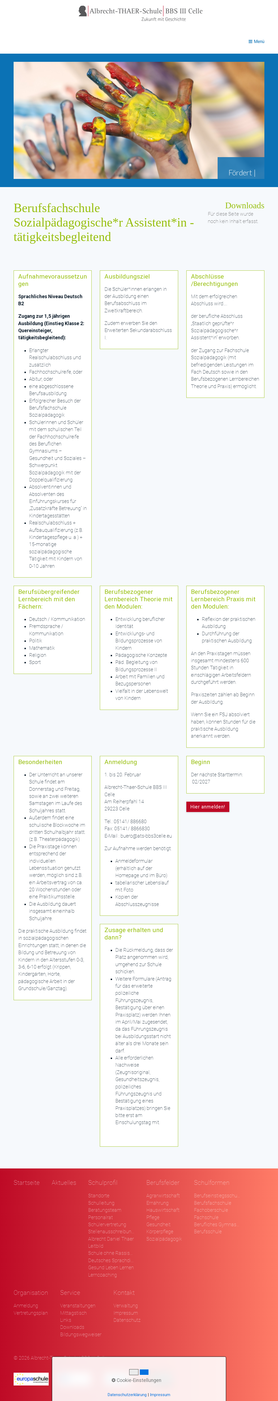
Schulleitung (101, 1203)
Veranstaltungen (77, 1305)
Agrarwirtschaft (163, 1195)
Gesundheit (158, 1224)
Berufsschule (208, 1231)
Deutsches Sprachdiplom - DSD (111, 1260)
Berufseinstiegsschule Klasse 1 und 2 (217, 1195)
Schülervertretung (107, 1224)
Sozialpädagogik (164, 1239)
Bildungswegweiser (80, 1334)
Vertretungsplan (31, 1313)
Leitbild (95, 1246)
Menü (259, 41)
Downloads (72, 1327)
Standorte (98, 1195)
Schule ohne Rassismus (111, 1253)
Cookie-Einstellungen (136, 1380)
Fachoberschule (211, 1210)
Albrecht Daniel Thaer (111, 1239)
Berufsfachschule (212, 1203)
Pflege (152, 1217)
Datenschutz (127, 1320)
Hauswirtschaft (163, 1210)
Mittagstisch (73, 1313)
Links (65, 1320)
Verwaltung (125, 1305)
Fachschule (206, 1217)
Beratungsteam (104, 1210)
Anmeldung (26, 1305)
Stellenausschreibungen (111, 1231)
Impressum (125, 1313)
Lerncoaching (102, 1275)
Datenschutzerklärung (127, 1394)
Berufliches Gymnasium (217, 1224)
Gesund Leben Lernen (111, 1267)
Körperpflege (159, 1231)
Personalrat (100, 1217)
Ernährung (157, 1203)
